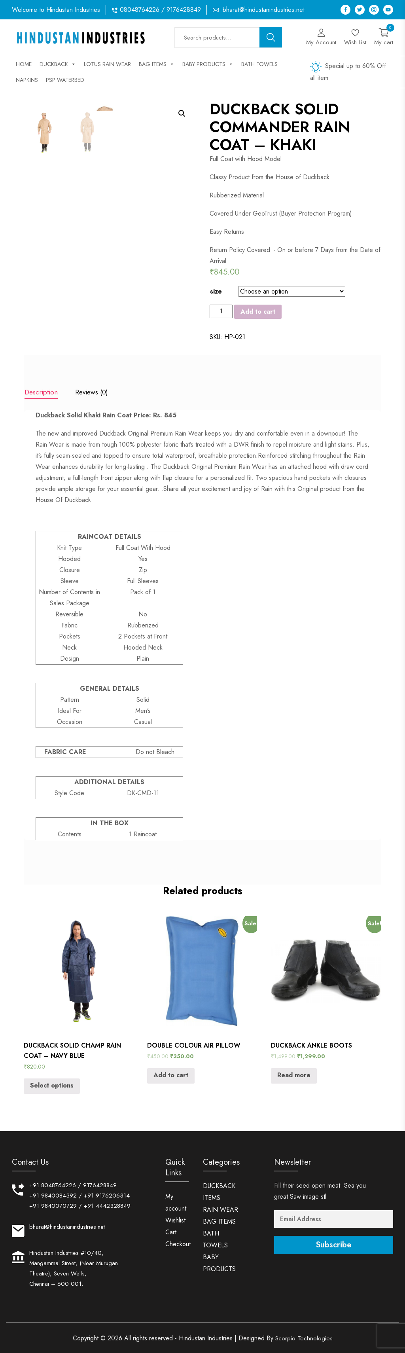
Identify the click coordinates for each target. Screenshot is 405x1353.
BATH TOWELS (259, 64)
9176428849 (100, 1184)
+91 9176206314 (107, 1194)
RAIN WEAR (220, 1208)
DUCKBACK (58, 64)
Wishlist (175, 1219)
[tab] (40, 393)
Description (40, 392)
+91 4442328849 (107, 1205)
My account (175, 1201)
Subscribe (333, 1244)
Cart (170, 1231)
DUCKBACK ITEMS (219, 1191)
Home (24, 64)
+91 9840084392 (53, 1194)
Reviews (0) (93, 392)
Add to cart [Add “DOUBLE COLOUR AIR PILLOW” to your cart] (170, 1073)
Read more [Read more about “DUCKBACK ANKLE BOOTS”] (293, 1073)
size (216, 291)
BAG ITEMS (156, 64)
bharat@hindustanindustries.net (264, 9)
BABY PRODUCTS (207, 64)
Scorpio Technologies (304, 1337)
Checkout (178, 1243)
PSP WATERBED (65, 80)
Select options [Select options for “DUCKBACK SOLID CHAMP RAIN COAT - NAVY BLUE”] (52, 1084)
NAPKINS (27, 80)
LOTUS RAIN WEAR (107, 64)
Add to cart (257, 311)
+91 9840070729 (53, 1205)
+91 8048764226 (52, 1184)
